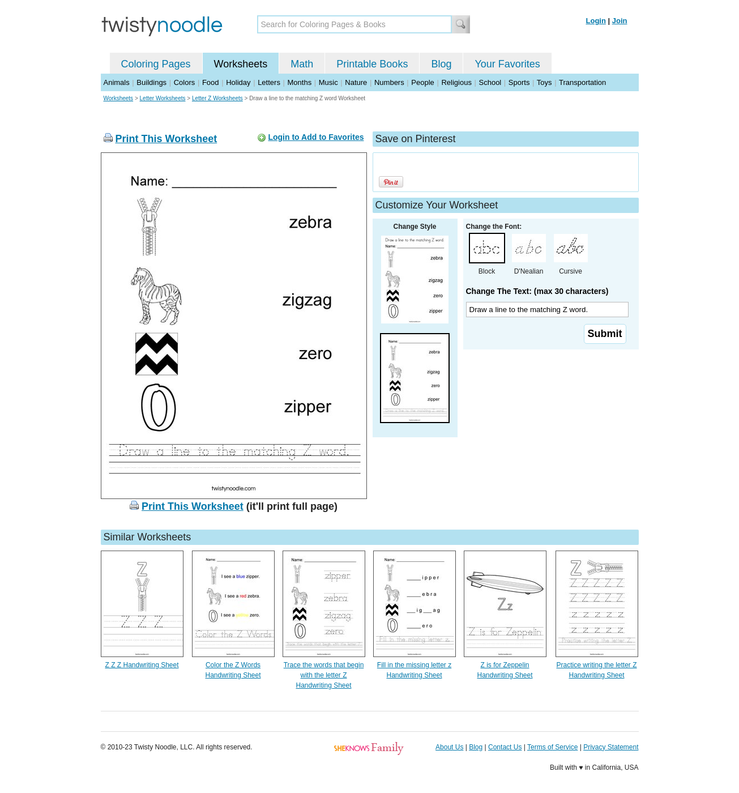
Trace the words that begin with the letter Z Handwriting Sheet (324, 675)
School (490, 82)
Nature (356, 82)
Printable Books (372, 64)
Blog (441, 64)
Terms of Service (552, 747)
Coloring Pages (156, 64)
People (422, 82)
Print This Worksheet (166, 138)
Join (619, 20)
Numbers (389, 82)
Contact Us (505, 747)
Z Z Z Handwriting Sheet (141, 665)
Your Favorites (507, 64)
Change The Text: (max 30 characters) (537, 291)
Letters (269, 82)
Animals (117, 82)
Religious (456, 82)
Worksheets (241, 64)
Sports (519, 82)
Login (596, 20)
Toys (544, 82)
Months (300, 82)
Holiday (238, 82)
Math (302, 64)
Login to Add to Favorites (316, 137)
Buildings (151, 82)
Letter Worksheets (163, 98)
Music (328, 82)
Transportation (582, 82)
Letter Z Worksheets (217, 98)
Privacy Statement (610, 747)
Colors (184, 82)
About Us (449, 747)
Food (210, 82)
